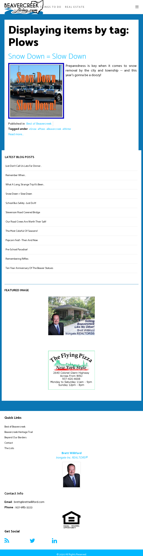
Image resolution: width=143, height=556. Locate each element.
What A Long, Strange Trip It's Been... (25, 185)
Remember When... (16, 175)
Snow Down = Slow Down (47, 57)
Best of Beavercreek (38, 123)
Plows (42, 129)
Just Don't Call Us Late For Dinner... (24, 166)
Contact (8, 443)
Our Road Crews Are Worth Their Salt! (26, 222)
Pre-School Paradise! (16, 250)
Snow (33, 129)
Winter (67, 129)
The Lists (9, 448)
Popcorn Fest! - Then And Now (22, 240)
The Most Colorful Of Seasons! (21, 231)
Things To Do (50, 7)
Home (10, 7)
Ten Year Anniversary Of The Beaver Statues (29, 268)
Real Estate (75, 7)
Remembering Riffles (17, 259)
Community (27, 7)
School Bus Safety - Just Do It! (21, 203)
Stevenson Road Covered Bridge (23, 212)
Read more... (16, 134)
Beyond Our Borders (15, 437)
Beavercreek (54, 129)
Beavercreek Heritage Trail (18, 432)
